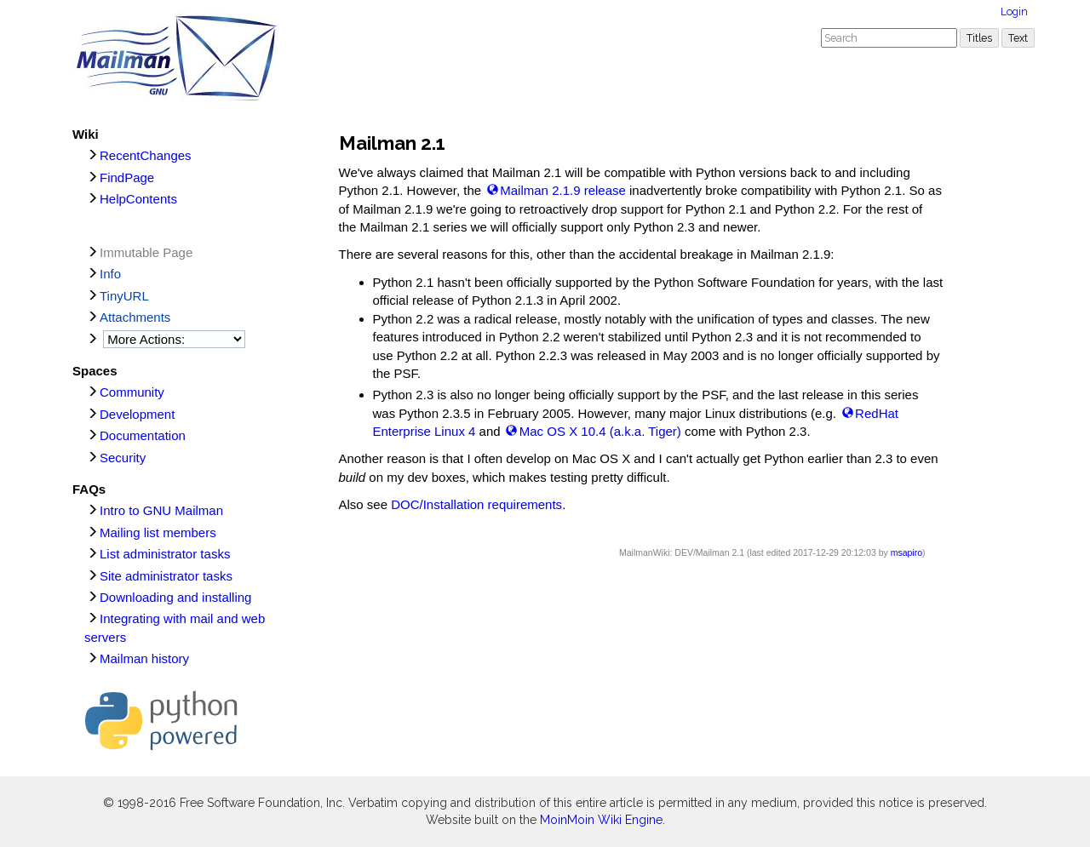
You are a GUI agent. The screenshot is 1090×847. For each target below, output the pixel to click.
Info (110, 273)
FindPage (127, 177)
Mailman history (144, 658)
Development (137, 414)
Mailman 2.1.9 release (563, 190)
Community (132, 392)
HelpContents (138, 199)
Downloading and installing (175, 597)
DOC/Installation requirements (476, 504)
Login (1014, 11)
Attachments (135, 317)
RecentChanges (146, 155)
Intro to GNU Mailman (161, 510)
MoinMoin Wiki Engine (601, 820)
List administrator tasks (165, 554)
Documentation (143, 435)
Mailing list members (158, 532)
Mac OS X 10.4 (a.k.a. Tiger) (600, 431)
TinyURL (124, 296)
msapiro (906, 552)
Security (123, 457)
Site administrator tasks (166, 576)
